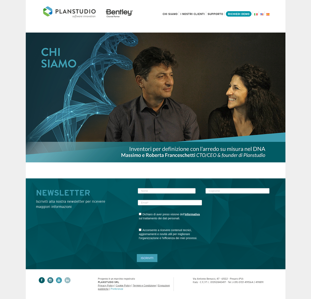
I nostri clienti (192, 14)
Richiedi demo (238, 14)
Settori (76, 28)
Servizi (101, 28)
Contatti (261, 28)
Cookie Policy (123, 285)
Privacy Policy (106, 285)
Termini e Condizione (144, 285)
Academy (236, 28)
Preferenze (117, 289)
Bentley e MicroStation (137, 28)
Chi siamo (170, 14)
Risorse (175, 28)
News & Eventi (205, 28)
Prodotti (50, 28)
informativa (192, 214)
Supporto (215, 14)
